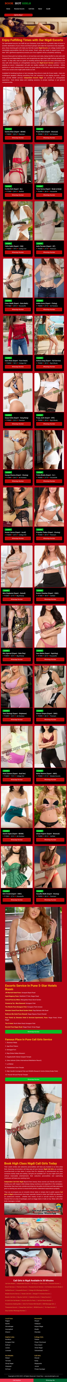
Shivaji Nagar (9, 1363)
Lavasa (7, 1348)
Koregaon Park (9, 1342)
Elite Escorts (43, 1283)
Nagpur (7, 1321)
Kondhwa (8, 1339)
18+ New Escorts (50, 1307)
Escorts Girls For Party (28, 1300)
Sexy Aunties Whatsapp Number (15, 1311)
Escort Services (10, 1287)
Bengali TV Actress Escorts (41, 1294)
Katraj (36, 1361)
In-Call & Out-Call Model (12, 1300)
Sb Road (7, 1369)
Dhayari (37, 1321)
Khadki (37, 1329)
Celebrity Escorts (34, 1297)
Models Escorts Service (12, 1294)
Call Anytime (17, 1380)
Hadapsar (38, 1323)
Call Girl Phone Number (44, 1300)
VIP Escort (34, 1283)
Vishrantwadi (39, 1350)
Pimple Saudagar (40, 1369)
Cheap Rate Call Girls (25, 1307)
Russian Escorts (19, 9)
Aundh (48, 9)
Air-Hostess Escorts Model (53, 1287)
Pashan (37, 1339)
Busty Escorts (45, 1297)
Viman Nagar (39, 1348)
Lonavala (8, 1350)
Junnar (37, 1366)
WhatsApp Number (18, 138)
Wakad (7, 1358)
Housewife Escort (21, 1290)
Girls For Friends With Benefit (32, 1304)
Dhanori (7, 1332)
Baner (40, 9)
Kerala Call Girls (26, 1294)
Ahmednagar (9, 1326)
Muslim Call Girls (10, 1297)
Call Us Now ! (18, 15)
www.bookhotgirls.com (51, 1376)
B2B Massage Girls (48, 1304)
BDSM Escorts (38, 1307)
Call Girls (31, 9)
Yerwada (8, 1361)
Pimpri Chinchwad (40, 1342)
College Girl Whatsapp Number (38, 1290)
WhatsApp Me (50, 1380)
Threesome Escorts (11, 1307)
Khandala (37, 1332)
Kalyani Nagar (39, 1326)
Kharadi (37, 1358)
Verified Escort (9, 1290)
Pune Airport (38, 1345)
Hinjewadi (8, 1366)
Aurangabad (9, 1329)
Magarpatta (38, 1363)
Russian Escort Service (36, 1287)
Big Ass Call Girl (22, 1297)
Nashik (7, 1323)
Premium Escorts (22, 1287)
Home (8, 9)
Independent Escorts (23, 1283)
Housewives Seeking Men (13, 1304)
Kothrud (7, 1345)
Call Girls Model (10, 1283)
